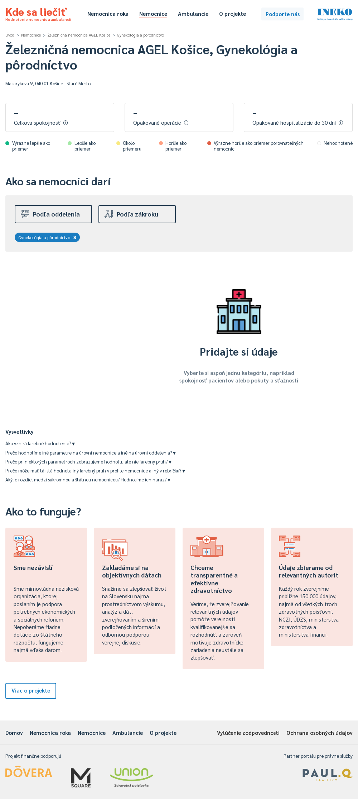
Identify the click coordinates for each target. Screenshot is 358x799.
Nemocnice (153, 13)
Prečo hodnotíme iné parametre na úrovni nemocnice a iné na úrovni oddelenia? (90, 453)
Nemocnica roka (108, 13)
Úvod (9, 35)
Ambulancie (193, 13)
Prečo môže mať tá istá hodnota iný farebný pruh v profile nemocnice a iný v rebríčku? (95, 470)
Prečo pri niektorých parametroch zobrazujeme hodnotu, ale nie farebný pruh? (88, 461)
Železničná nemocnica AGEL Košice (79, 35)
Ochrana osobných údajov (319, 732)
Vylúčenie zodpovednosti (248, 732)
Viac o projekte (30, 690)
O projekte (232, 13)
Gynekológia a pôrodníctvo (140, 35)
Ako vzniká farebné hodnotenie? (40, 443)
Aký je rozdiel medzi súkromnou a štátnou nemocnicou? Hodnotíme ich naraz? (87, 479)
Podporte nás (283, 13)
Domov (14, 732)
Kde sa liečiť (38, 13)
